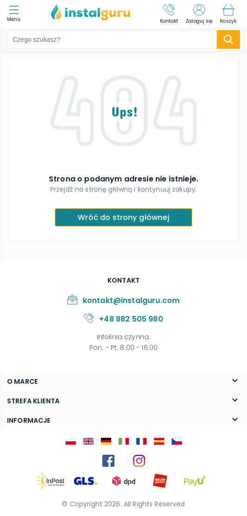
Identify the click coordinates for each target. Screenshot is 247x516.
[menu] (16, 14)
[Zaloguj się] (199, 14)
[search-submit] (228, 39)
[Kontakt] (169, 14)
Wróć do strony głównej (123, 217)
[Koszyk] (228, 14)
